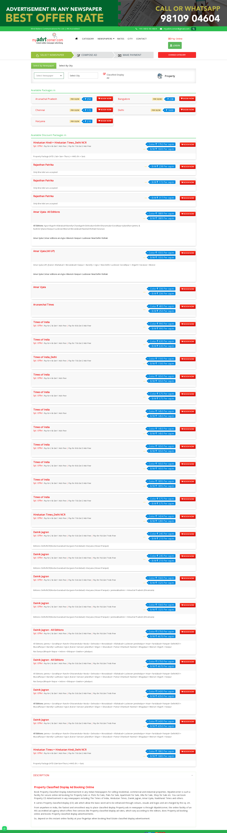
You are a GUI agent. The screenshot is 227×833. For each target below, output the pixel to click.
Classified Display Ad (113, 76)
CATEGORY (88, 38)
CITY (130, 38)
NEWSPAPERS (106, 38)
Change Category (177, 55)
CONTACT (141, 38)
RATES (120, 38)
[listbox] (76, 75)
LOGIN (175, 45)
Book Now (104, 98)
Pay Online (175, 38)
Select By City (66, 65)
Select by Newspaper (43, 65)
